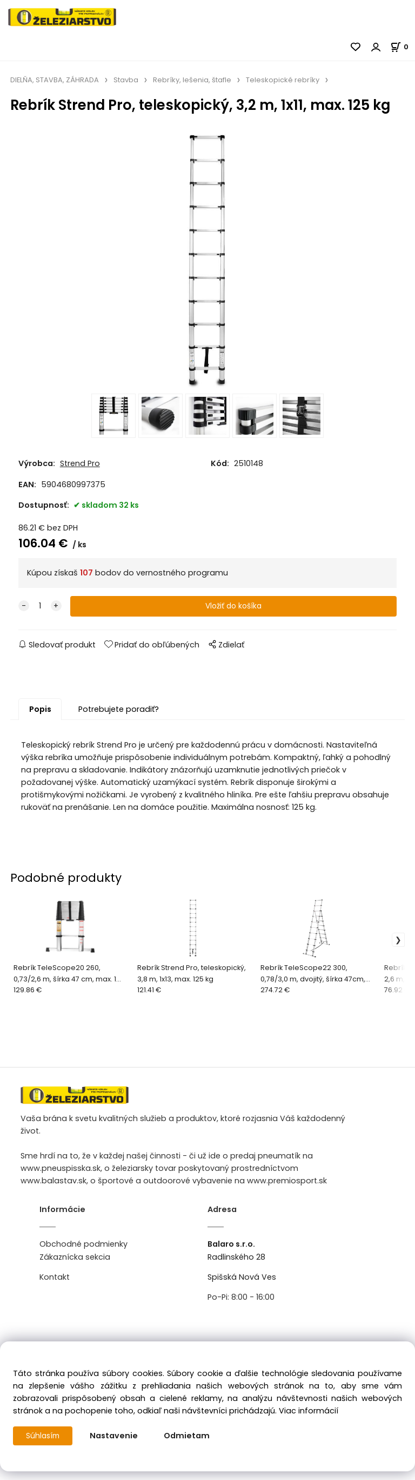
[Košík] (402, 47)
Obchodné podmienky (83, 1256)
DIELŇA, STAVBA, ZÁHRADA (54, 80)
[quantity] (40, 618)
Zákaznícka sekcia (74, 1269)
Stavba (125, 80)
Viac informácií (308, 1410)
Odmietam (189, 1435)
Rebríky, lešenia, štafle (192, 80)
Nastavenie (116, 1435)
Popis (40, 721)
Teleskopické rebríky (282, 80)
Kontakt (54, 1289)
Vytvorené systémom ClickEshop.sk (207, 1473)
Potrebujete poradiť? (118, 721)
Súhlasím (44, 1435)
